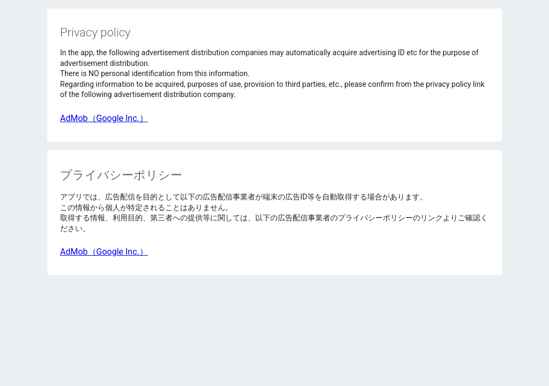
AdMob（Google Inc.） (104, 118)
